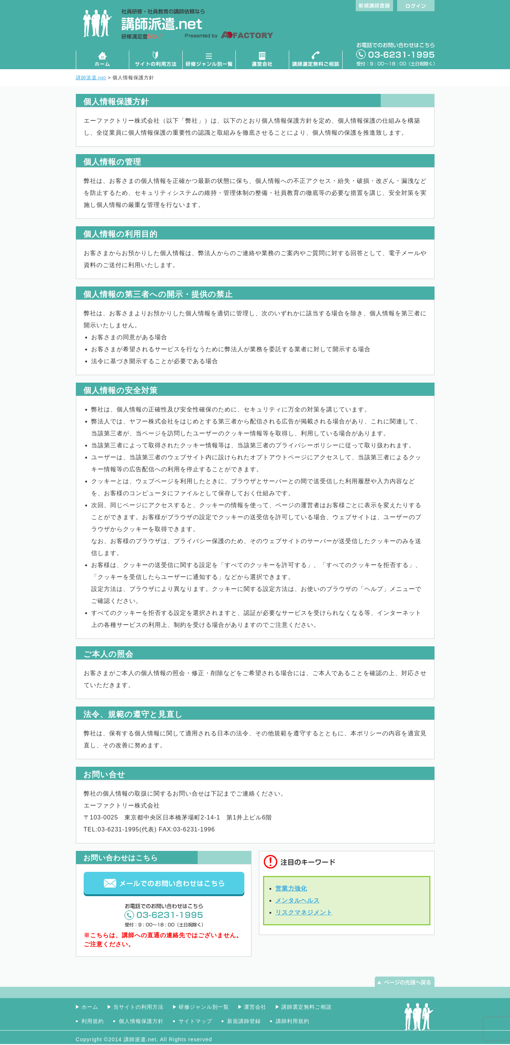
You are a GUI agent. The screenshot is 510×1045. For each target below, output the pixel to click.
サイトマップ (195, 1021)
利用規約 (92, 1021)
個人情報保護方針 (141, 1021)
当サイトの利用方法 (138, 1007)
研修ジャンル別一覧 (209, 59)
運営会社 (262, 59)
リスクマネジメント (304, 912)
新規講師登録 (244, 1021)
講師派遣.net (91, 77)
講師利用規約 (292, 1021)
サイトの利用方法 (155, 59)
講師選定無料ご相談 (316, 59)
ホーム (102, 59)
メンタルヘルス (297, 900)
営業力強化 (291, 888)
